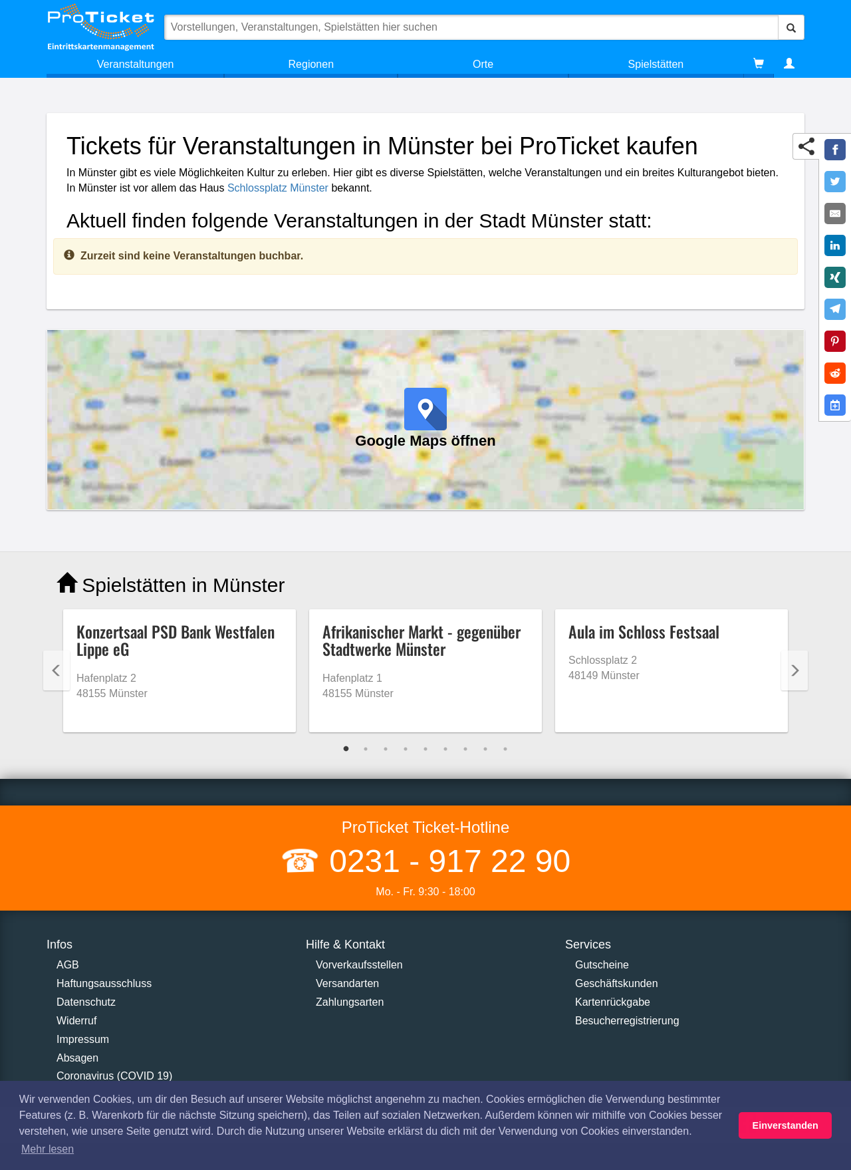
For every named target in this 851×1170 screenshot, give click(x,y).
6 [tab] (445, 749)
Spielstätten (656, 64)
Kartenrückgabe (612, 1002)
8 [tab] (485, 749)
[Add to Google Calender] (835, 405)
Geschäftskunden (616, 983)
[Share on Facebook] (835, 149)
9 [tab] (505, 749)
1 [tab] (345, 749)
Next (794, 670)
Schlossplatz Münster (277, 188)
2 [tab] (365, 749)
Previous (56, 670)
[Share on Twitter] (835, 181)
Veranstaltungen (135, 64)
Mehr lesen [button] (47, 1149)
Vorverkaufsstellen (359, 964)
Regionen (311, 64)
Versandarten (347, 983)
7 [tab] (465, 749)
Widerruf (76, 1020)
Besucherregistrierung (627, 1020)
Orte (483, 64)
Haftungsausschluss (104, 983)
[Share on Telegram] (835, 309)
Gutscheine (602, 964)
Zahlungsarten (350, 1002)
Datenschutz (86, 1002)
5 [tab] (425, 749)
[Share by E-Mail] (835, 213)
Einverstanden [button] (785, 1125)
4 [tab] (405, 749)
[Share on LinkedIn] (835, 245)
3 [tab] (385, 749)
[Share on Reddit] (835, 373)
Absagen (77, 1058)
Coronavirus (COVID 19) (114, 1076)
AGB (68, 964)
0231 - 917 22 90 (445, 861)
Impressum (83, 1039)
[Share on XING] (835, 277)
